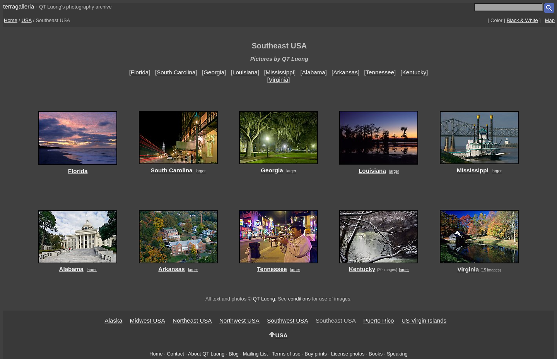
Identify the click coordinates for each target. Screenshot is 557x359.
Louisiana (245, 72)
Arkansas (345, 72)
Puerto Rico (378, 320)
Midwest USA (147, 320)
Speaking (397, 354)
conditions (299, 299)
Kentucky (414, 72)
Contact (175, 354)
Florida (140, 72)
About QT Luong (206, 354)
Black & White (522, 20)
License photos (348, 354)
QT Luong (264, 299)
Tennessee (380, 72)
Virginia (278, 79)
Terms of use (286, 354)
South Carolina (176, 72)
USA (27, 20)
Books (376, 354)
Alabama (313, 72)
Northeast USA (192, 320)
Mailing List (255, 354)
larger (201, 171)
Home (10, 20)
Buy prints (316, 354)
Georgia (213, 72)
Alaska (114, 320)
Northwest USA (239, 320)
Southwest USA (287, 320)
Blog (234, 354)
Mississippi (280, 72)
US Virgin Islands (424, 320)
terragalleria (18, 6)
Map (550, 20)
